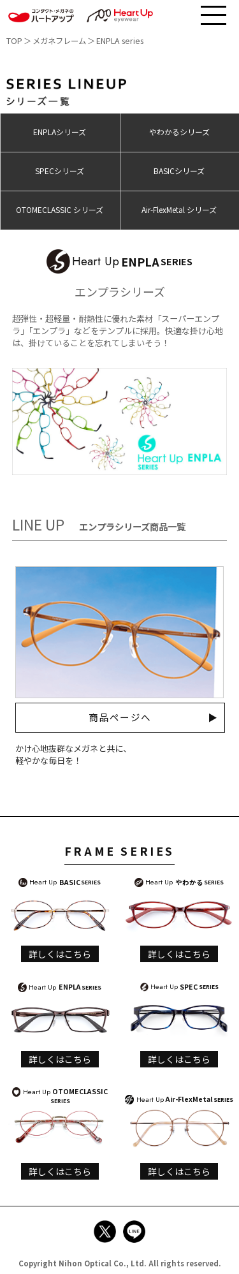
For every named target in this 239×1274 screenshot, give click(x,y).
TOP (14, 41)
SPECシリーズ (59, 170)
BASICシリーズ (179, 170)
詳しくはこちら (60, 954)
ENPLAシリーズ (59, 131)
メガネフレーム (59, 41)
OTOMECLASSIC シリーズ (59, 209)
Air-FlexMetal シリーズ (179, 209)
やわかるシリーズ (179, 131)
